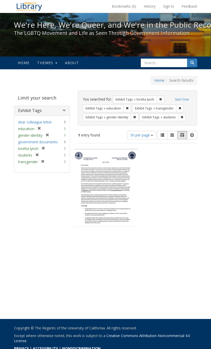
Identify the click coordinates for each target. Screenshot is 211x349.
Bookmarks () (124, 6)
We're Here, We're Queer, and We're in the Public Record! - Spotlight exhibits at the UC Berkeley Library (29, 6)
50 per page (141, 135)
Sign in (168, 6)
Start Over (182, 99)
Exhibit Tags (30, 110)
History (150, 6)
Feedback (189, 6)
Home (24, 62)
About (72, 62)
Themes (47, 62)
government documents (38, 141)
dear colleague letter (35, 122)
